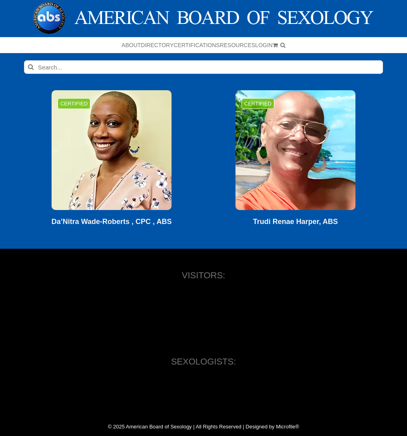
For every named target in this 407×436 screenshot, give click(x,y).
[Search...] (203, 67)
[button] (282, 45)
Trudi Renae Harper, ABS (295, 222)
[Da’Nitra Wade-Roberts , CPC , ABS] (112, 150)
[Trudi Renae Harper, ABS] (295, 150)
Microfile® (287, 427)
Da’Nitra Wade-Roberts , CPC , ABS (112, 222)
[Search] (31, 67)
